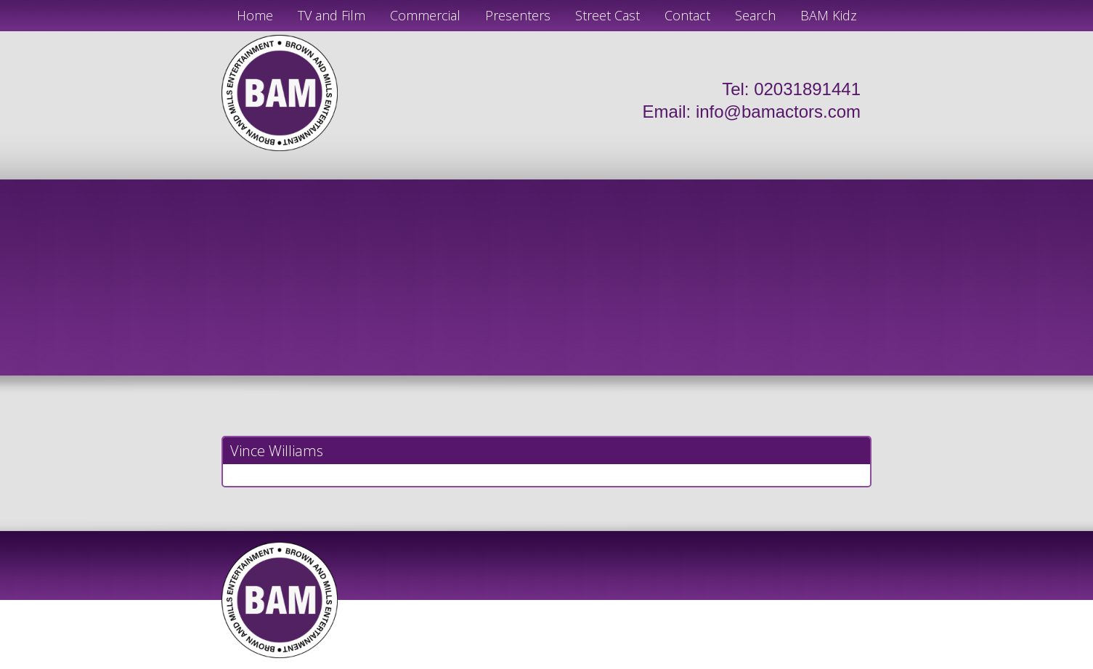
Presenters (517, 15)
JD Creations (516, 663)
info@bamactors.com (778, 111)
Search (755, 15)
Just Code (641, 663)
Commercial (425, 15)
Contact (687, 15)
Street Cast (607, 15)
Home (255, 15)
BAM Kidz (828, 15)
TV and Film (331, 15)
